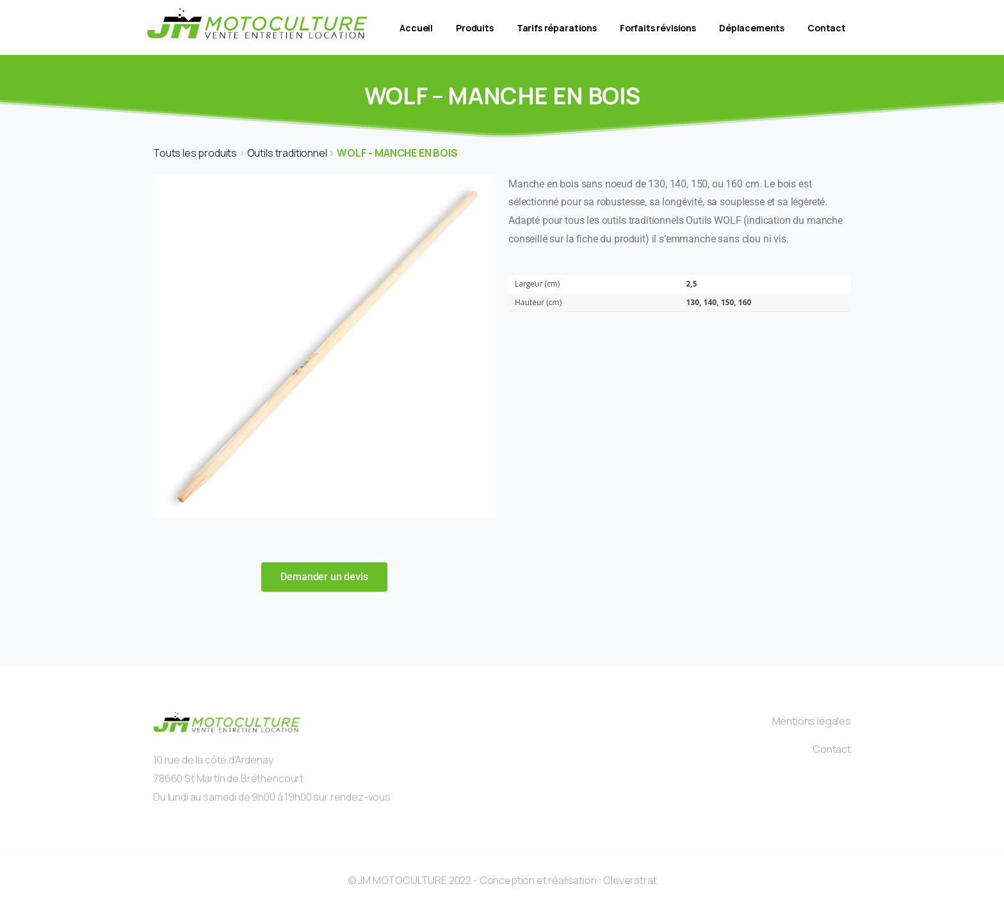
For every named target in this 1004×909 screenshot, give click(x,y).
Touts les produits (196, 153)
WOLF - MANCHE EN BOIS (397, 153)
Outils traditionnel (288, 153)
